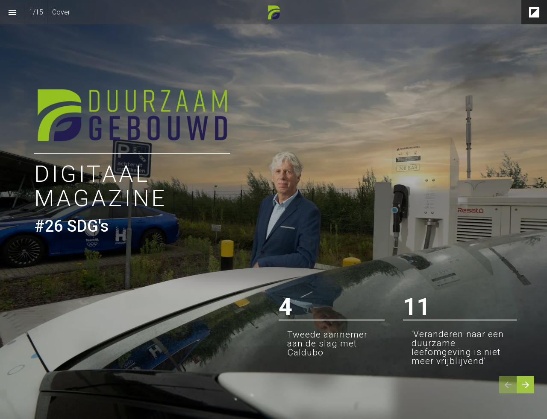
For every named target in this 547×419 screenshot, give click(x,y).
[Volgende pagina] (525, 384)
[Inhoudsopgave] (12, 12)
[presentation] (273, 209)
